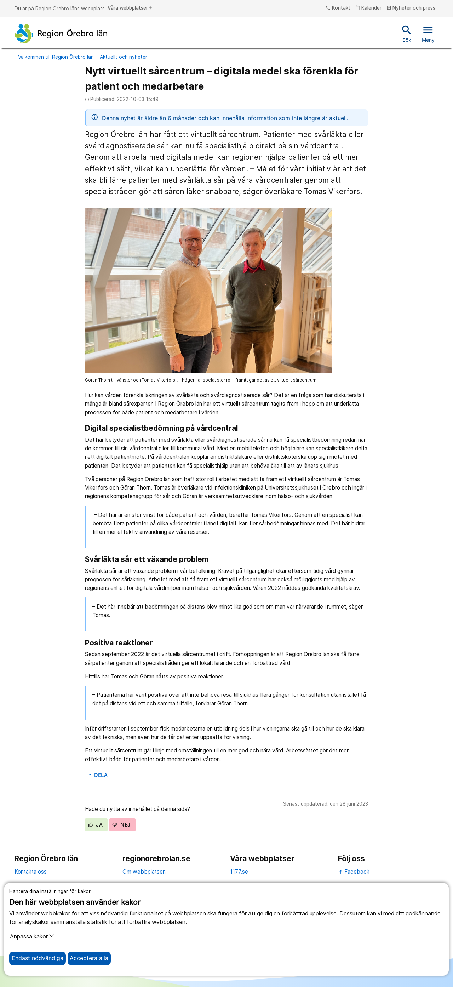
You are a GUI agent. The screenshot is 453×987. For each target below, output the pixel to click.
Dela (98, 775)
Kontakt (338, 8)
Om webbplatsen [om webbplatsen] (144, 871)
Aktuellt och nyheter (123, 57)
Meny (428, 33)
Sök (407, 33)
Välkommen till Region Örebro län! (56, 57)
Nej (121, 825)
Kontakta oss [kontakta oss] (31, 871)
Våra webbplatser (130, 8)
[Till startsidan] (61, 33)
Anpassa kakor (32, 936)
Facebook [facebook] (353, 871)
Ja (95, 825)
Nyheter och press (411, 8)
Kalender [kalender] (368, 8)
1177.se (239, 871)
